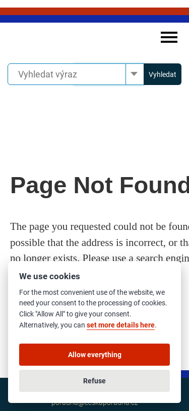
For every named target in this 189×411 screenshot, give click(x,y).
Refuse (94, 381)
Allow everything (94, 355)
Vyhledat (162, 74)
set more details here (121, 325)
